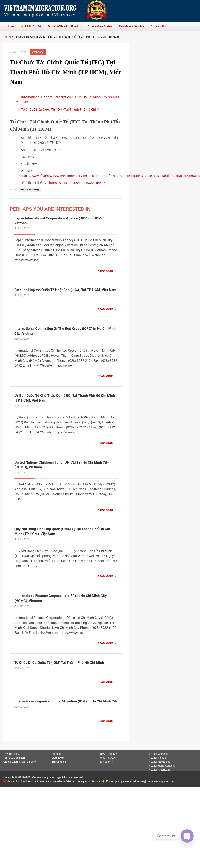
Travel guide (59, 761)
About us (57, 753)
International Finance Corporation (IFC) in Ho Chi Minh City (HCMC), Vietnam (68, 99)
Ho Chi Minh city (30, 189)
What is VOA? (108, 757)
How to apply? (108, 753)
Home (7, 36)
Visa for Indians (157, 757)
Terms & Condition (14, 757)
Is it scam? (106, 761)
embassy (38, 52)
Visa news (58, 757)
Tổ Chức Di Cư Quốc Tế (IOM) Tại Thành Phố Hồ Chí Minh (60, 109)
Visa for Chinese (158, 753)
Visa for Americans (159, 769)
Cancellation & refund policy (19, 761)
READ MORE (105, 270)
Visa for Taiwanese (159, 761)
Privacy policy (11, 753)
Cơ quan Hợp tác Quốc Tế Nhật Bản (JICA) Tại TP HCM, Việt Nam (65, 290)
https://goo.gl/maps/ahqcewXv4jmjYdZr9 (78, 183)
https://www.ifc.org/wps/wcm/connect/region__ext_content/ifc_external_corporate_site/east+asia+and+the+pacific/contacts (110, 176)
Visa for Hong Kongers (161, 765)
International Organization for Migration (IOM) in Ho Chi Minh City (66, 701)
